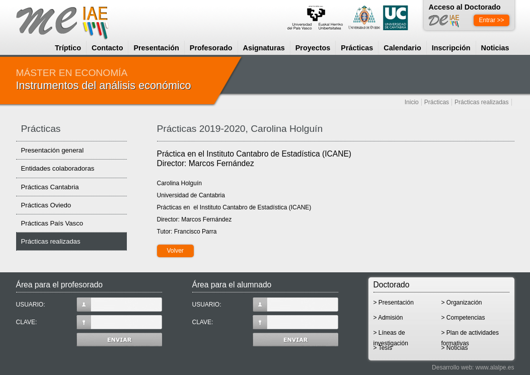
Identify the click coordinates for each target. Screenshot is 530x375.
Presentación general (52, 150)
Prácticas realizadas (481, 102)
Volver (175, 250)
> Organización (461, 302)
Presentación (156, 48)
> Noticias (454, 347)
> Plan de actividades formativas (470, 336)
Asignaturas (264, 48)
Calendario (402, 48)
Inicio (412, 102)
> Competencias (463, 317)
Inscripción (451, 48)
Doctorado (391, 284)
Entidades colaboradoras (58, 168)
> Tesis (382, 347)
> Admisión (388, 317)
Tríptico (68, 48)
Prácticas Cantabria (50, 187)
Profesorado (211, 48)
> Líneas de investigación (390, 336)
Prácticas (357, 48)
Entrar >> (491, 20)
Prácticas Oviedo (46, 205)
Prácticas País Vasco (52, 223)
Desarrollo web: (453, 367)
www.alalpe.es (495, 367)
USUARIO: (89, 304)
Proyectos (313, 48)
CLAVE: (89, 322)
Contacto (107, 48)
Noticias (495, 48)
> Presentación (393, 302)
